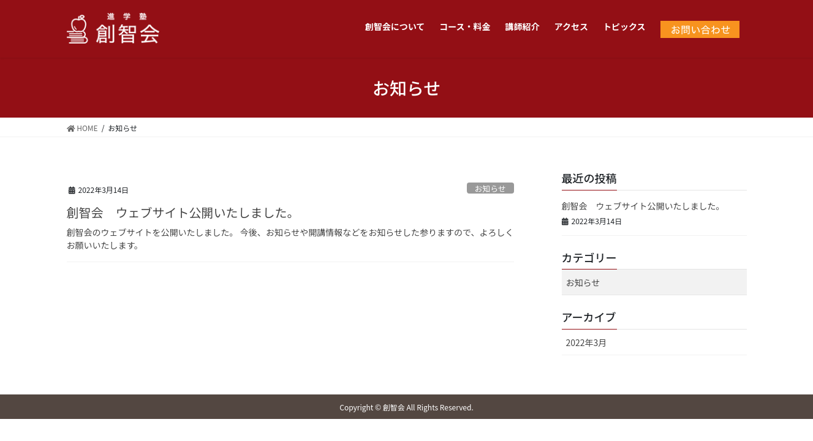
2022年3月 (586, 342)
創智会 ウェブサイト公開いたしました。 (183, 212)
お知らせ (490, 188)
